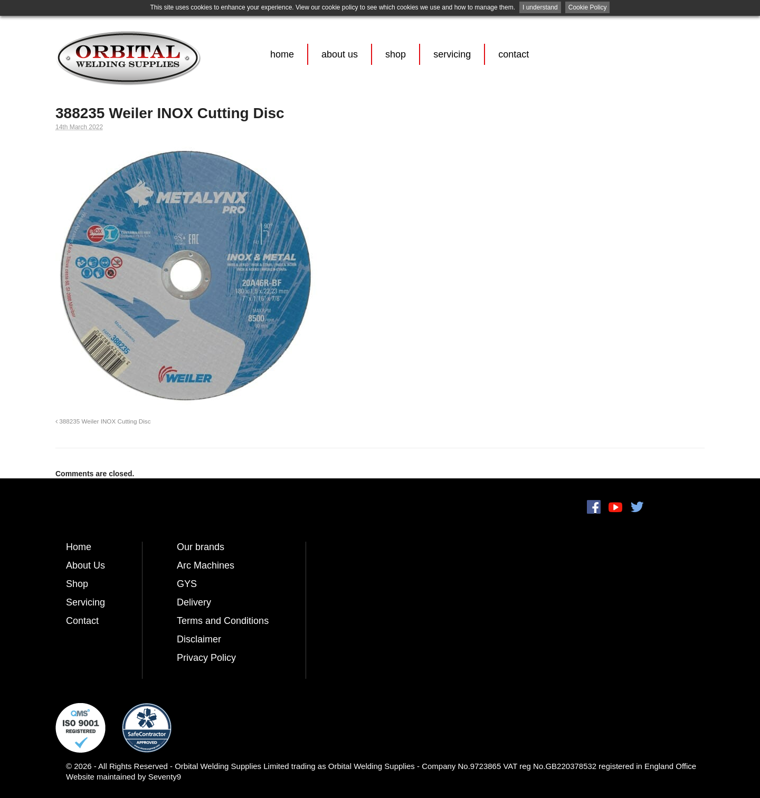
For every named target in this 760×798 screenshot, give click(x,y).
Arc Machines (205, 565)
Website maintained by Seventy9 (123, 776)
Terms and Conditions (223, 621)
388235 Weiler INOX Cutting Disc (102, 421)
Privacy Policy (206, 657)
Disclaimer (199, 639)
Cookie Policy (587, 7)
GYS (187, 584)
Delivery (194, 602)
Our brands (200, 547)
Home (282, 54)
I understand (540, 7)
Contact (513, 54)
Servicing (452, 54)
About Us (339, 54)
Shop (395, 54)
